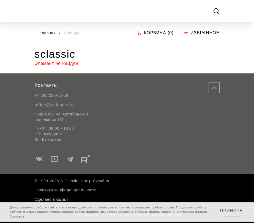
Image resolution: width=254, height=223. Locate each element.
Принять (231, 210)
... (36, 33)
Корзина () (155, 33)
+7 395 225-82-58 (51, 95)
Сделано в (52, 199)
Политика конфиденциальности (66, 190)
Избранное (201, 33)
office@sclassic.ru (54, 105)
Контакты (46, 85)
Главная (48, 33)
